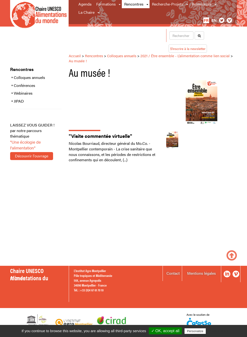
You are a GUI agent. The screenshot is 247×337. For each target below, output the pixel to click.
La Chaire (86, 12)
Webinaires (23, 93)
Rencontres (134, 4)
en (214, 20)
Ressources (202, 4)
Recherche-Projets (167, 4)
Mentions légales (201, 273)
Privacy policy (218, 331)
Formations (106, 4)
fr (206, 20)
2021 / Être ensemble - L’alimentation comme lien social (185, 55)
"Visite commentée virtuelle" (100, 135)
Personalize (195, 331)
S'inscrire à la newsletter (188, 48)
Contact (173, 273)
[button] (120, 4)
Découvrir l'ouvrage (31, 156)
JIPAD (19, 101)
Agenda (84, 4)
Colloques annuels (29, 77)
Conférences (24, 85)
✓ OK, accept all (165, 331)
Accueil (75, 55)
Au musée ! (78, 60)
